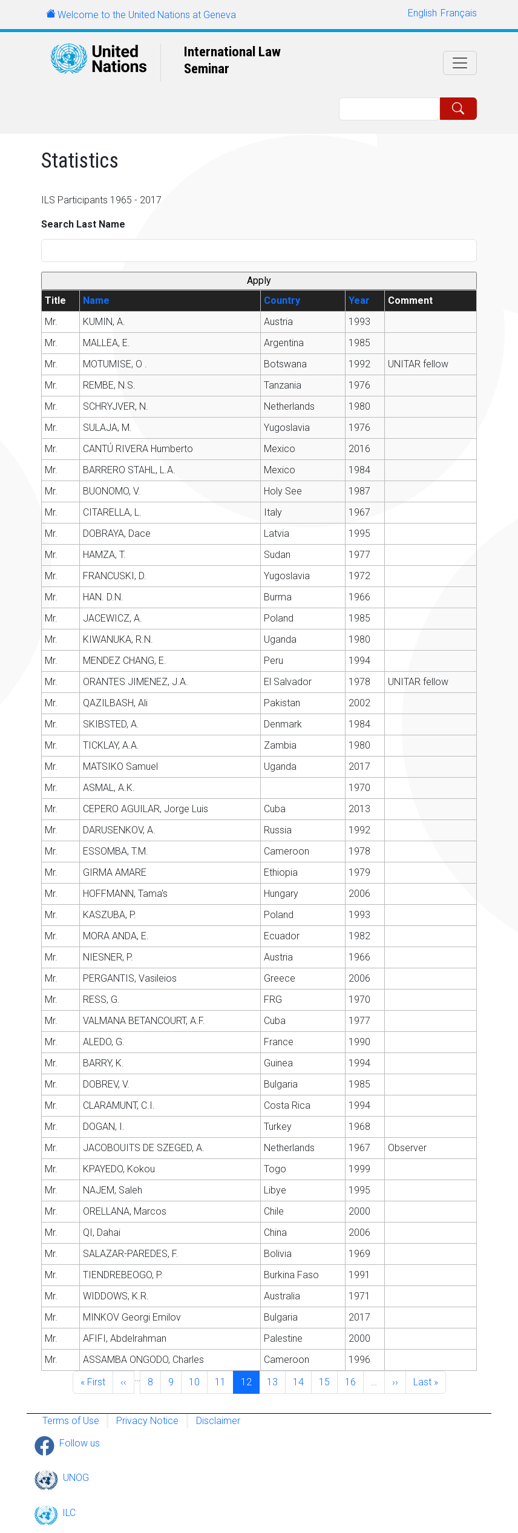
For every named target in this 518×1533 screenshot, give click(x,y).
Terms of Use (70, 1420)
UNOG (76, 1477)
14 (302, 1381)
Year (359, 300)
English (422, 13)
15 (328, 1381)
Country (282, 300)
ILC (69, 1512)
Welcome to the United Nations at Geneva (146, 15)
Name (96, 300)
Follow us (79, 1443)
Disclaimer (218, 1420)
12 (250, 1381)
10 (198, 1381)
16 (354, 1381)
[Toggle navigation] (460, 63)
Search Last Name (83, 224)
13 (276, 1381)
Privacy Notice (147, 1420)
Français (459, 13)
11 (224, 1381)
